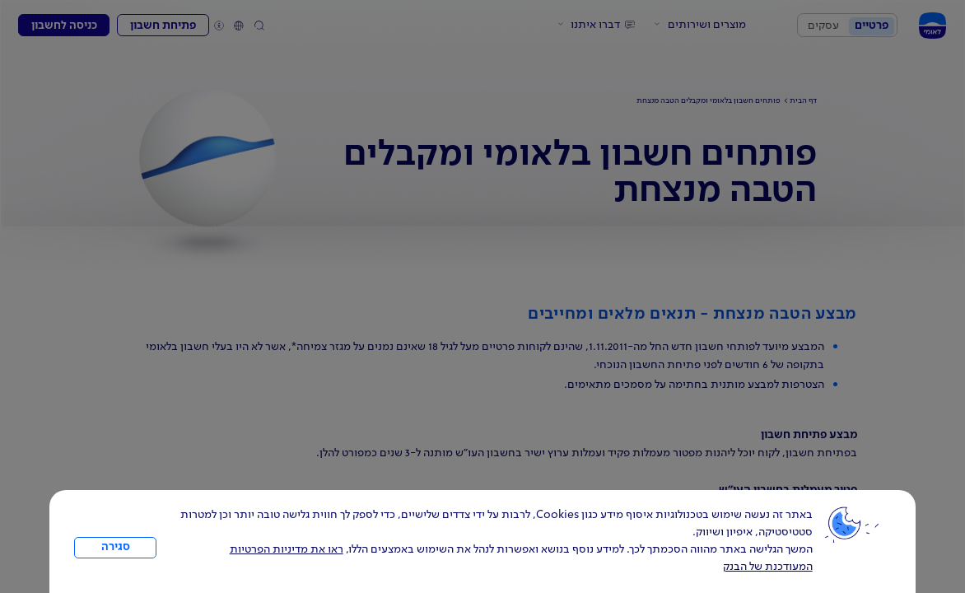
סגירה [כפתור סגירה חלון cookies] (115, 547)
